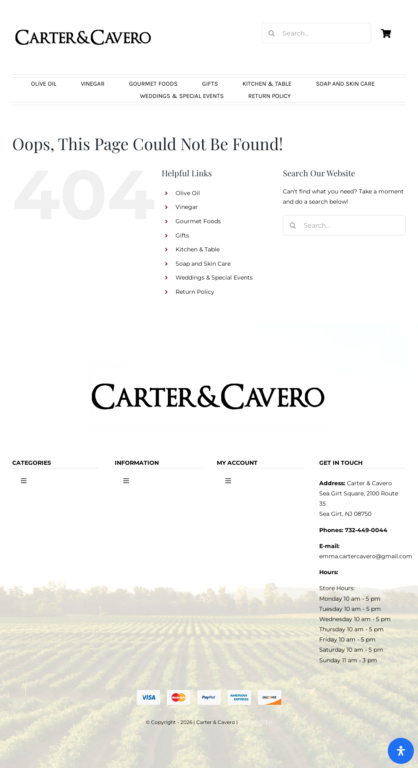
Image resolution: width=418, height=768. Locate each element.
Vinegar (187, 207)
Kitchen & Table (198, 249)
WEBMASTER (255, 722)
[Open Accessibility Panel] (401, 751)
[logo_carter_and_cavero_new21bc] (83, 19)
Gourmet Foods (198, 221)
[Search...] (316, 33)
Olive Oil (188, 193)
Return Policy (195, 291)
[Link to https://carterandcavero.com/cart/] (386, 33)
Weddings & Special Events (214, 277)
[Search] (272, 33)
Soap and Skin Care (203, 263)
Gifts (182, 235)
